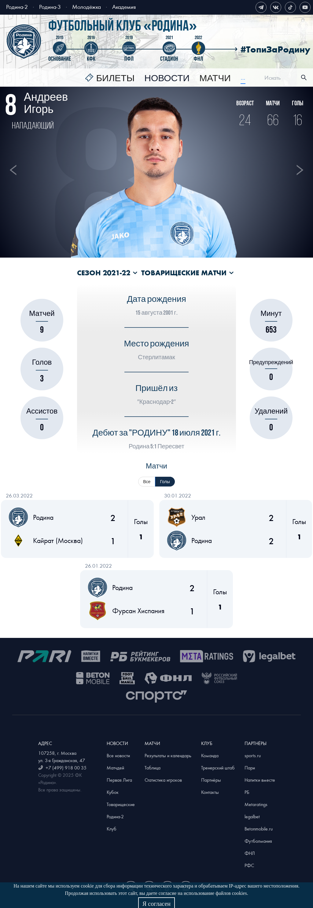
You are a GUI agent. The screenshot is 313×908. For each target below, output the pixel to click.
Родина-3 (50, 6)
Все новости (118, 755)
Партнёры (211, 780)
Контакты (210, 792)
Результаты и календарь (168, 755)
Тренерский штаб (218, 768)
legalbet (252, 816)
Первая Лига (119, 780)
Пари (250, 768)
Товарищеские (121, 804)
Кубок (113, 792)
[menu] (165, 78)
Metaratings (256, 804)
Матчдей (115, 768)
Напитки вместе (260, 780)
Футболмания (258, 841)
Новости (167, 78)
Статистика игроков (163, 780)
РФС (249, 865)
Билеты (115, 78)
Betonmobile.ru (259, 829)
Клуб (111, 829)
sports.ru (253, 755)
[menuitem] (109, 78)
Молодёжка (86, 6)
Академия (124, 6)
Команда (210, 755)
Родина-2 (17, 6)
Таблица (152, 768)
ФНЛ (250, 853)
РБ (247, 792)
